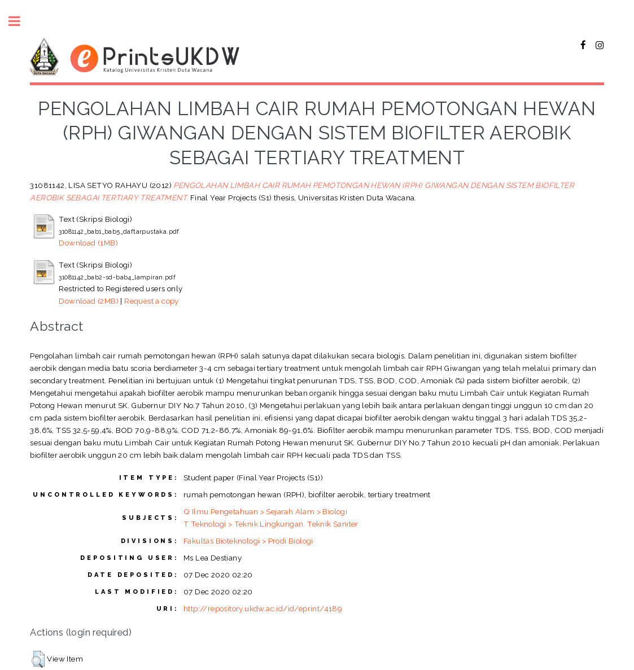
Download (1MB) (88, 242)
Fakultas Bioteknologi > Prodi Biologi (248, 540)
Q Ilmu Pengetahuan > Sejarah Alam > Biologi (265, 511)
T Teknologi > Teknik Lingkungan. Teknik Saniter (270, 523)
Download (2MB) (89, 300)
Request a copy (151, 300)
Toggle (20, 21)
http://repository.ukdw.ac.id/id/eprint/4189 (262, 608)
